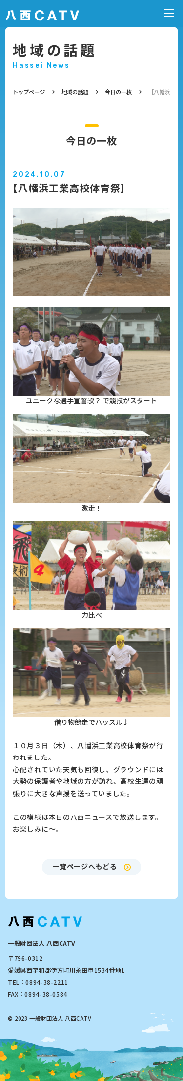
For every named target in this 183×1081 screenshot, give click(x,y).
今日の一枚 (118, 91)
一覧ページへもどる (84, 866)
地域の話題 (55, 49)
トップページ (29, 91)
